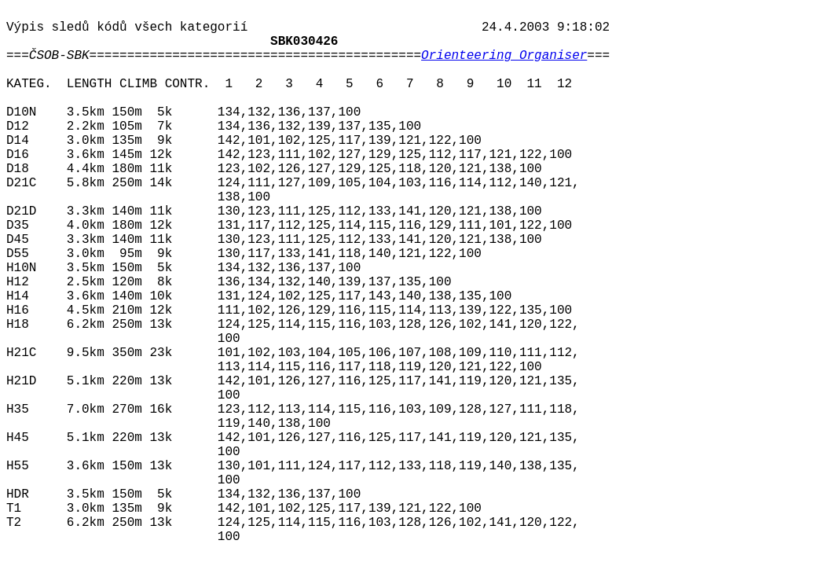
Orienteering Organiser (504, 56)
